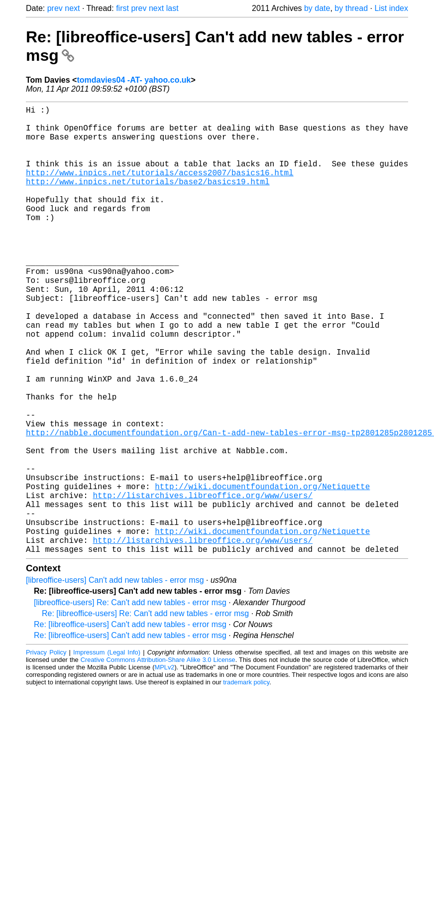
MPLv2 (165, 767)
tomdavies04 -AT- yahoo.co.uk (134, 80)
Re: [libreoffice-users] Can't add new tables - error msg (130, 724)
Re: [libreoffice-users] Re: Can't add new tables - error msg (145, 713)
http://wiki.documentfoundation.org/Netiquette (262, 571)
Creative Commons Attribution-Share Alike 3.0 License (158, 759)
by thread (351, 8)
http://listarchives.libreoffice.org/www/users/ (203, 582)
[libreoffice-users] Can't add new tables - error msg (115, 679)
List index (391, 8)
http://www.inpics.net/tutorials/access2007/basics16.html (160, 188)
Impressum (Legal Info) (106, 752)
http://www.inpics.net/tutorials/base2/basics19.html (148, 199)
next (72, 8)
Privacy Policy (46, 752)
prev (55, 8)
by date (317, 8)
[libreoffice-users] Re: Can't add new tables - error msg (130, 702)
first (122, 8)
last (172, 8)
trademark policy (246, 781)
